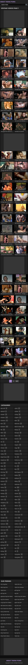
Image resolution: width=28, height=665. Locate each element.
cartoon (4, 439)
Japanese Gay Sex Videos (7, 596)
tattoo (17, 503)
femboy (4, 493)
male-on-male (19, 427)
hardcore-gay (5, 527)
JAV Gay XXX (3, 593)
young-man (19, 554)
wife (17, 545)
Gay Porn (17, 614)
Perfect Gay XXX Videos (20, 596)
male (17, 420)
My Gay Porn (18, 623)
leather (17, 411)
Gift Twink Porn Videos (6, 605)
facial (3, 484)
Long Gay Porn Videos (6, 602)
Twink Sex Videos (19, 611)
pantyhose (18, 454)
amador (4, 414)
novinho (18, 439)
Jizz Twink (3, 620)
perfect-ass (19, 460)
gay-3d (4, 509)
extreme (4, 481)
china (3, 445)
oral (17, 442)
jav (2, 539)
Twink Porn (3, 590)
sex (17, 487)
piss (17, 466)
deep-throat (5, 457)
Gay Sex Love (18, 605)
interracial (4, 530)
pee (17, 457)
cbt (2, 442)
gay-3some (5, 512)
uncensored (19, 515)
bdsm (3, 433)
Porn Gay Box (4, 584)
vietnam (18, 530)
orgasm (18, 445)
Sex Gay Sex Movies (5, 614)
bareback (4, 427)
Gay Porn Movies (5, 599)
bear (3, 436)
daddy (3, 454)
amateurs (4, 420)
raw (17, 469)
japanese (4, 536)
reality (17, 475)
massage (18, 433)
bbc (3, 430)
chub (3, 451)
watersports (19, 539)
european (4, 478)
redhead (18, 478)
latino (17, 408)
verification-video (20, 527)
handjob (4, 518)
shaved (18, 493)
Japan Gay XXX (18, 602)
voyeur (18, 536)
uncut (17, 518)
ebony (3, 469)
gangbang (4, 503)
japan (3, 533)
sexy (17, 490)
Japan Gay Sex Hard (19, 599)
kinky (3, 548)
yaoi (17, 548)
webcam (18, 542)
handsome (4, 521)
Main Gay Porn (4, 587)
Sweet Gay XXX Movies (6, 623)
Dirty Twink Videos (5, 636)
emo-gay (4, 472)
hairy (3, 515)
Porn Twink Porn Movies (6, 608)
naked (17, 436)
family (3, 487)
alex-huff (4, 408)
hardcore (4, 524)
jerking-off (4, 545)
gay (3, 506)
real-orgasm (19, 472)
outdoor (18, 451)
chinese (4, 448)
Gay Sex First (18, 608)
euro (3, 475)
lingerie (18, 417)
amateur (4, 417)
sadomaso (18, 484)
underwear (19, 521)
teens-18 (18, 509)
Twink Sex (17, 636)
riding (17, 481)
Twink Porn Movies (19, 587)
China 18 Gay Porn (19, 620)
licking (18, 414)
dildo (3, 466)
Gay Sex (2, 626)
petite (17, 463)
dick (3, 463)
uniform (18, 524)
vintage (17, 533)
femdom (4, 496)
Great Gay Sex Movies (6, 617)
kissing (4, 551)
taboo (17, 500)
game (3, 500)
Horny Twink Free (5, 611)
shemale (18, 496)
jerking (4, 542)
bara (3, 424)
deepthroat (5, 460)
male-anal (18, 424)
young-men (19, 557)
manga (17, 430)
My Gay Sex (17, 626)
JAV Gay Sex (17, 590)
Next (17, 381)
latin (3, 557)
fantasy (4, 490)
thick (17, 512)
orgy (17, 448)
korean (4, 554)
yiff (16, 551)
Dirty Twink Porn (5, 633)
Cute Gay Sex (4, 630)
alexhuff (4, 411)
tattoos (18, 506)
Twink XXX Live (18, 584)
